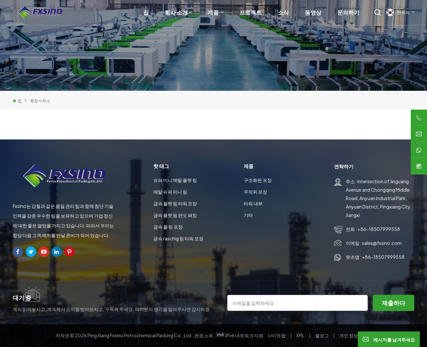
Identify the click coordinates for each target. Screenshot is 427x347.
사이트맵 (276, 335)
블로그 (322, 335)
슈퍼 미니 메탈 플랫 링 (175, 180)
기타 (248, 215)
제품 (214, 12)
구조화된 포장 (258, 180)
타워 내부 (253, 203)
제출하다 (393, 302)
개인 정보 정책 (353, 335)
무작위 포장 (255, 192)
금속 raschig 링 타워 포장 (178, 238)
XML (300, 335)
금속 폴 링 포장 (168, 227)
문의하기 (348, 12)
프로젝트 (250, 12)
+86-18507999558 (378, 229)
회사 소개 (176, 12)
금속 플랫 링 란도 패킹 (175, 215)
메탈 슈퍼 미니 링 (170, 192)
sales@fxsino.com (382, 243)
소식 (283, 12)
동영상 (313, 12)
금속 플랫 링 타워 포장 (175, 203)
